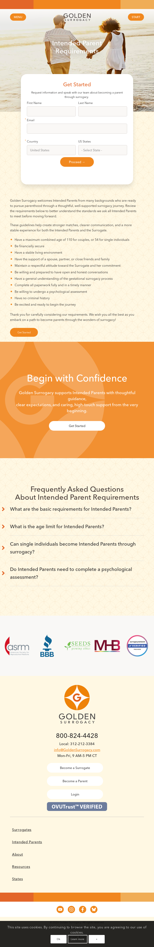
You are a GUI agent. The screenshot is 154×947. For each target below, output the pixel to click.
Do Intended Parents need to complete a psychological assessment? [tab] (71, 573)
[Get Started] (24, 332)
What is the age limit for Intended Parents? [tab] (57, 526)
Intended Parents (27, 842)
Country (32, 141)
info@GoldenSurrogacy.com (77, 750)
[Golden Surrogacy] (77, 17)
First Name (34, 103)
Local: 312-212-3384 (77, 744)
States (17, 879)
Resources (21, 866)
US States (84, 141)
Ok (58, 939)
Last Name (85, 103)
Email (30, 120)
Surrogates (21, 829)
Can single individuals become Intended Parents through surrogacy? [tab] (73, 548)
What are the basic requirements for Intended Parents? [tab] (70, 509)
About (17, 854)
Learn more (77, 939)
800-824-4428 (77, 735)
